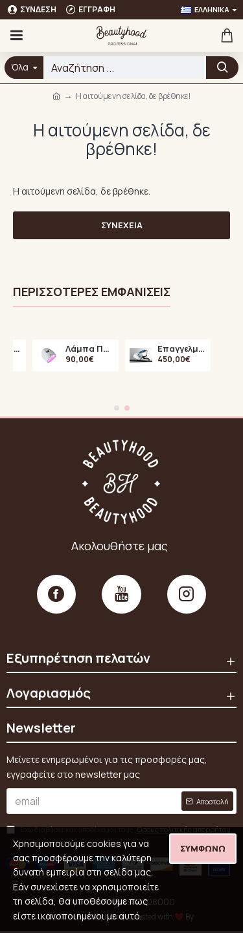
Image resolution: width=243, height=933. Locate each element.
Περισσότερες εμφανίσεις (91, 291)
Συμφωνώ (203, 848)
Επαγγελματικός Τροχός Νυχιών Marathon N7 (181, 348)
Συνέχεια (122, 225)
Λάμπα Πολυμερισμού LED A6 (89, 348)
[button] (116, 408)
